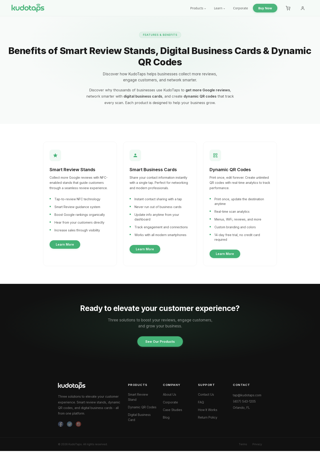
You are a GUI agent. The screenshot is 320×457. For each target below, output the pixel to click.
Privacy (257, 446)
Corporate (240, 8)
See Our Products (160, 344)
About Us (169, 397)
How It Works (207, 412)
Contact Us (206, 397)
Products (196, 8)
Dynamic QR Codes (142, 409)
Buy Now (265, 8)
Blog (166, 420)
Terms (243, 446)
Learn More (66, 245)
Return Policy (207, 420)
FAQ (201, 404)
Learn (218, 8)
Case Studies (172, 412)
